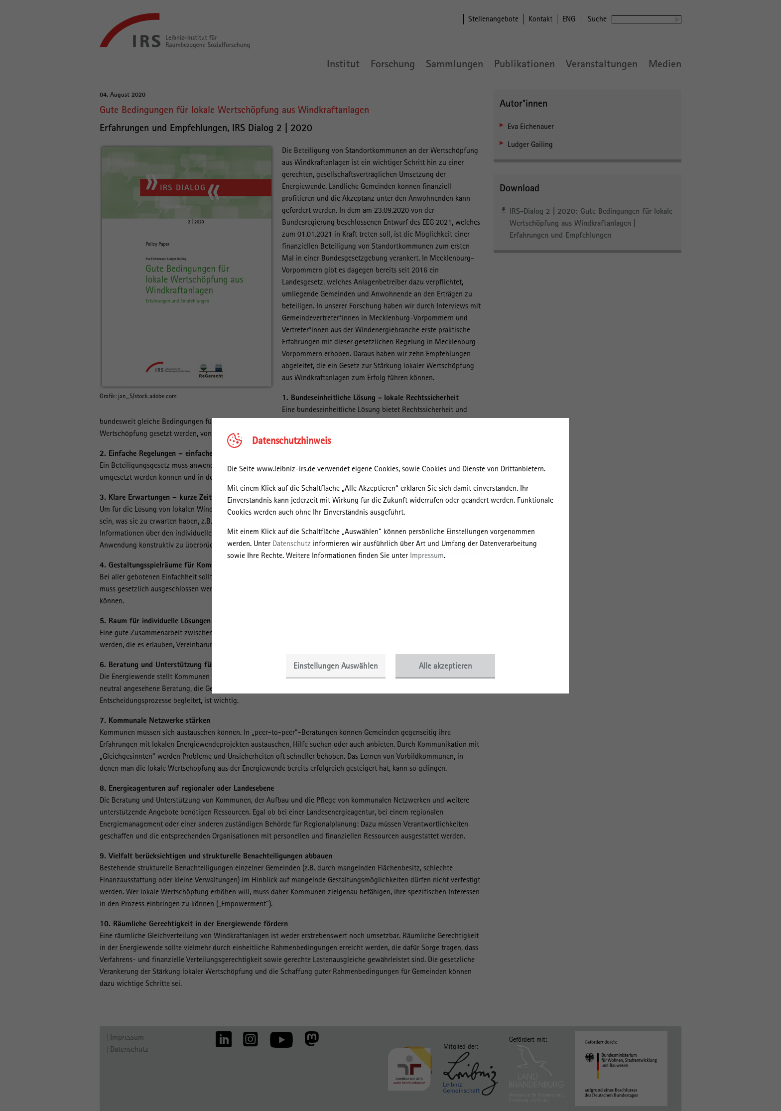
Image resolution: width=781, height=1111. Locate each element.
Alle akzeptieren (445, 666)
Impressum (427, 555)
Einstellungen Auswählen (335, 666)
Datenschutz (291, 543)
